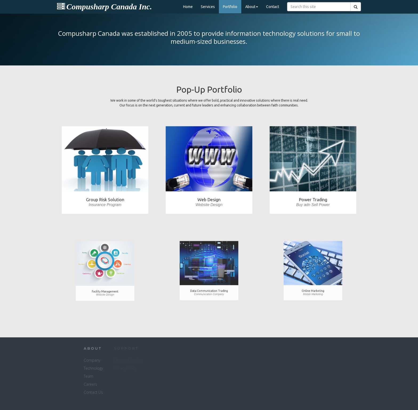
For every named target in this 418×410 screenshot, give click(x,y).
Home (188, 7)
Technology (69, 368)
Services (208, 7)
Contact (272, 7)
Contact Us (69, 392)
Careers (66, 384)
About (251, 7)
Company (68, 360)
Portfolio (230, 7)
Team (64, 376)
